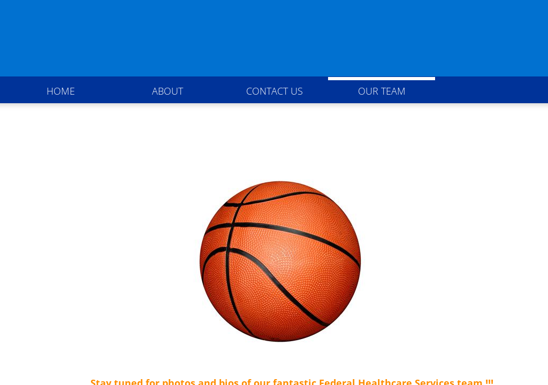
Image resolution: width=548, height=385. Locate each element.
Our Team (382, 90)
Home (61, 90)
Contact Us (274, 90)
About (167, 90)
